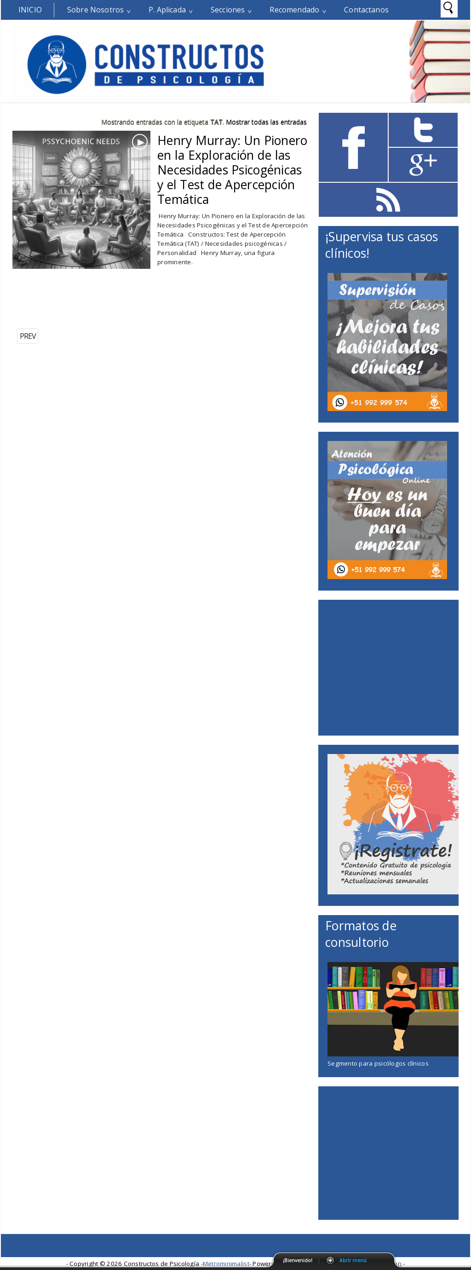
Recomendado (294, 10)
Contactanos (366, 10)
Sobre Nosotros (95, 10)
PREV (28, 336)
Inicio (30, 10)
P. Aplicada (167, 10)
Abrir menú (353, 1260)
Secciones (228, 10)
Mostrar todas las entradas (266, 121)
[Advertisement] (120, 301)
